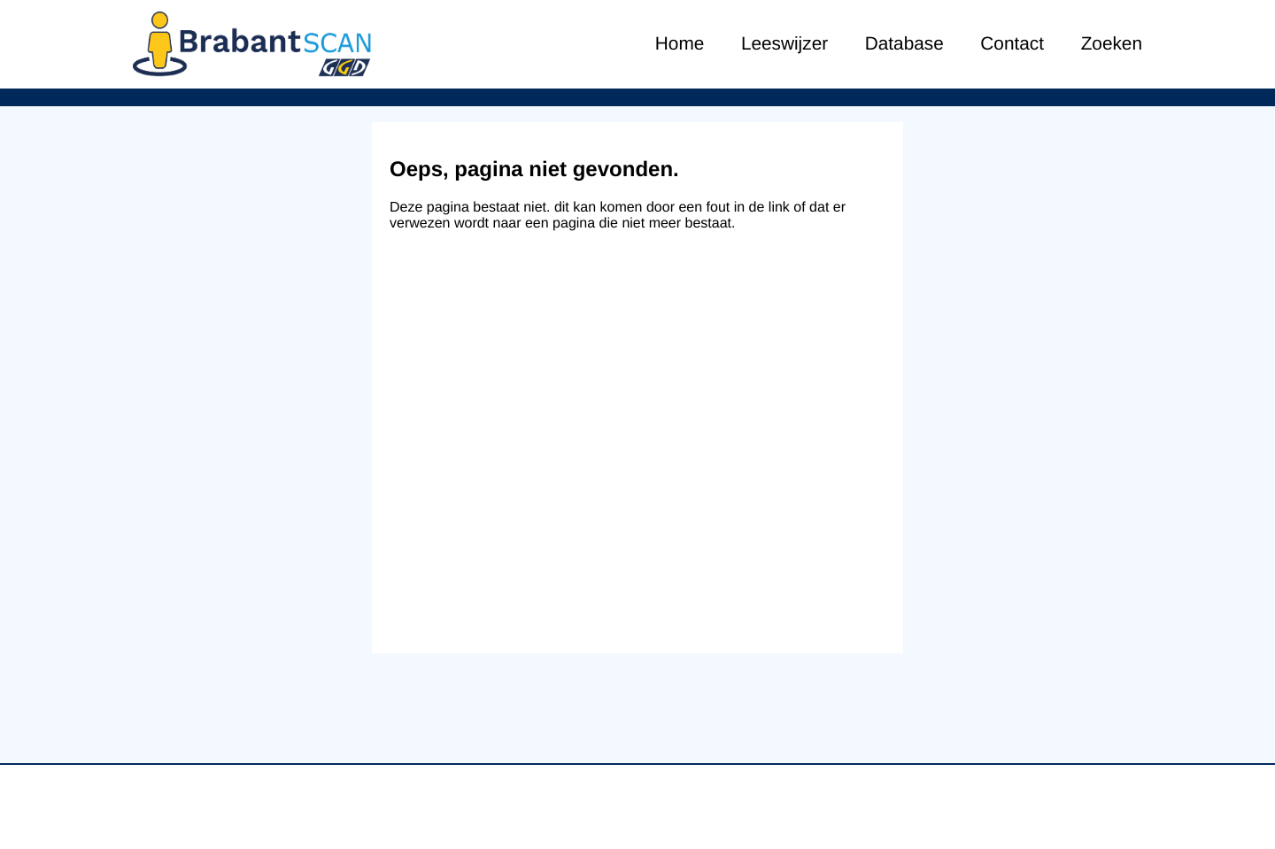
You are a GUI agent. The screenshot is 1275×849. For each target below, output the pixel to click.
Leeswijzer (784, 44)
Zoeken (1111, 44)
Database (904, 44)
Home (679, 44)
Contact (1012, 44)
